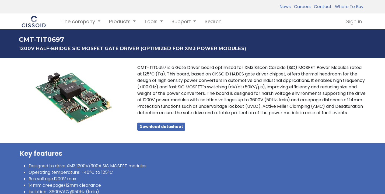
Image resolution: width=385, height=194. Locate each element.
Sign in (354, 21)
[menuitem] (213, 21)
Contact (322, 7)
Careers (301, 7)
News (285, 7)
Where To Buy (348, 7)
